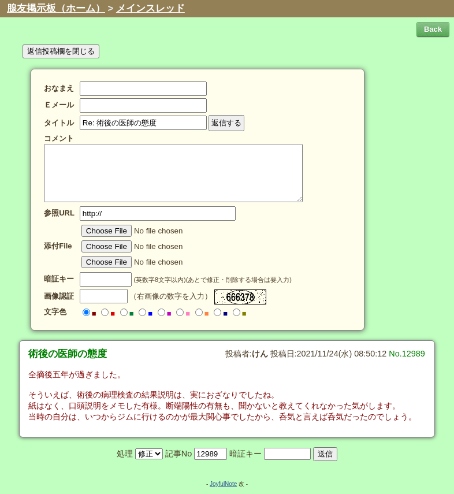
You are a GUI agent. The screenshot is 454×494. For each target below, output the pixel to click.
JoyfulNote (223, 484)
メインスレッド (150, 8)
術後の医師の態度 (67, 353)
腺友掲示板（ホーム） (56, 8)
